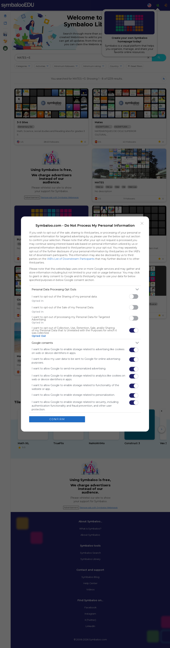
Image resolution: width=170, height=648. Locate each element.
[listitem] (85, 289)
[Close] (142, 223)
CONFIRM (57, 419)
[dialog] (85, 324)
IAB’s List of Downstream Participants (70, 258)
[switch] (133, 296)
